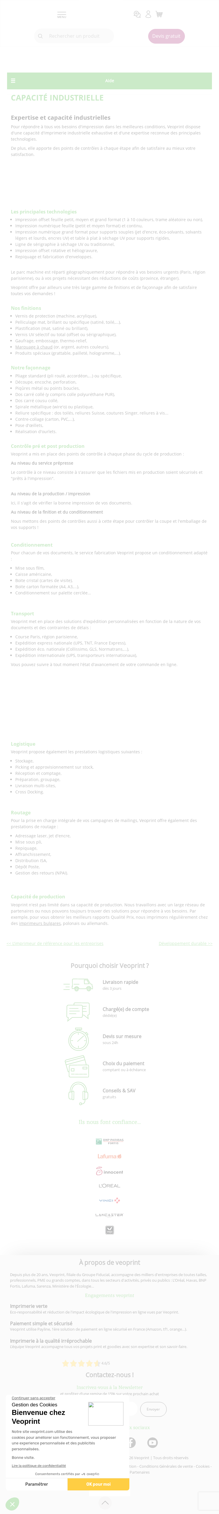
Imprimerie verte (28, 1306)
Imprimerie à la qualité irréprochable (51, 1341)
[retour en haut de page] (105, 1503)
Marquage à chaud (34, 347)
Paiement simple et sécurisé (41, 1323)
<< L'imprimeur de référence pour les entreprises (54, 943)
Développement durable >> (186, 943)
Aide (109, 80)
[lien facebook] (131, 1443)
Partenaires (140, 1472)
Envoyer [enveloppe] (153, 1409)
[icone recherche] (40, 36)
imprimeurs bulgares (40, 923)
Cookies (203, 1466)
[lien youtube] (153, 1443)
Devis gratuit (166, 36)
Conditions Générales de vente (166, 1466)
